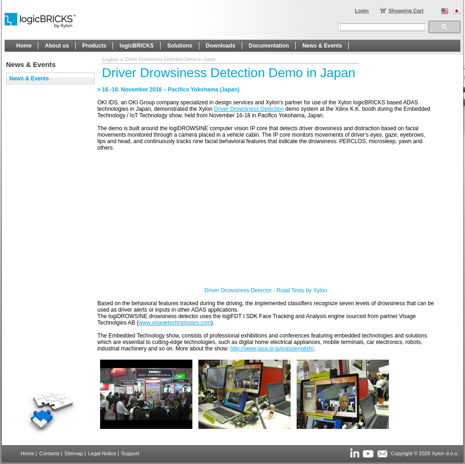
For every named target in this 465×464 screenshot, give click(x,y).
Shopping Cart (405, 10)
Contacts (49, 453)
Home (27, 453)
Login (362, 10)
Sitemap (74, 453)
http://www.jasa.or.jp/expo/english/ (272, 348)
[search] (382, 27)
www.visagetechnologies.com (174, 322)
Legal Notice (102, 453)
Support (130, 453)
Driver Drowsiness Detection (249, 109)
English (110, 59)
